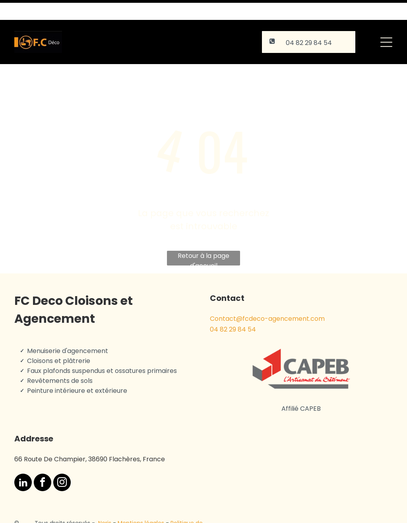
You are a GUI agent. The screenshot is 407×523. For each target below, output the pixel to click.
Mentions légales (141, 503)
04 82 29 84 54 (233, 309)
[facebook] (42, 463)
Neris (104, 503)
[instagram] (62, 463)
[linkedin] (23, 463)
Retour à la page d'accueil (203, 238)
